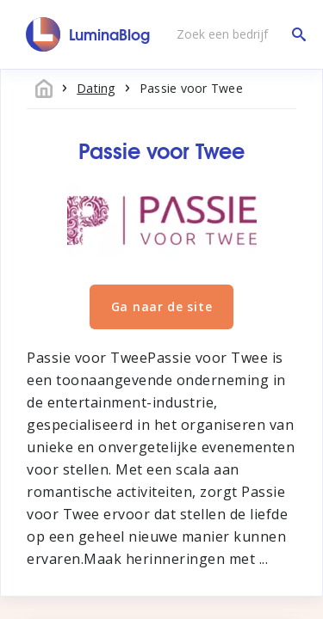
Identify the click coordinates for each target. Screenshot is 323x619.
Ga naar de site (162, 306)
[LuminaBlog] (88, 34)
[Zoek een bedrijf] (236, 34)
